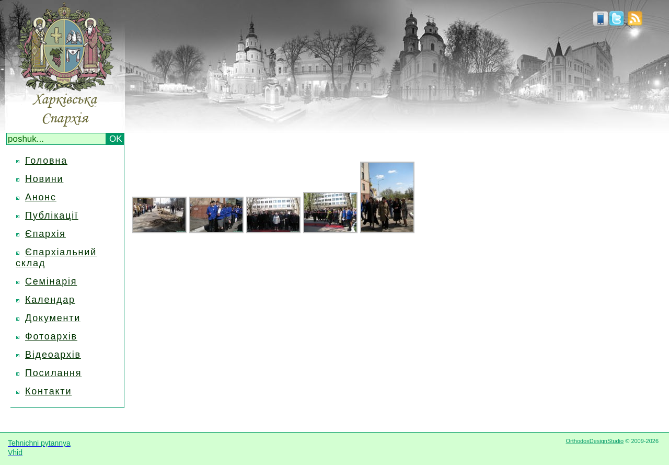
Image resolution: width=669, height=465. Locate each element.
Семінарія (51, 281)
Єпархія (45, 234)
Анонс (40, 197)
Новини (44, 179)
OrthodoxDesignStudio (595, 441)
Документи (52, 318)
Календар (50, 299)
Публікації (51, 215)
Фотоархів (51, 336)
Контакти (48, 391)
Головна (46, 160)
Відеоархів (53, 354)
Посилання (53, 373)
